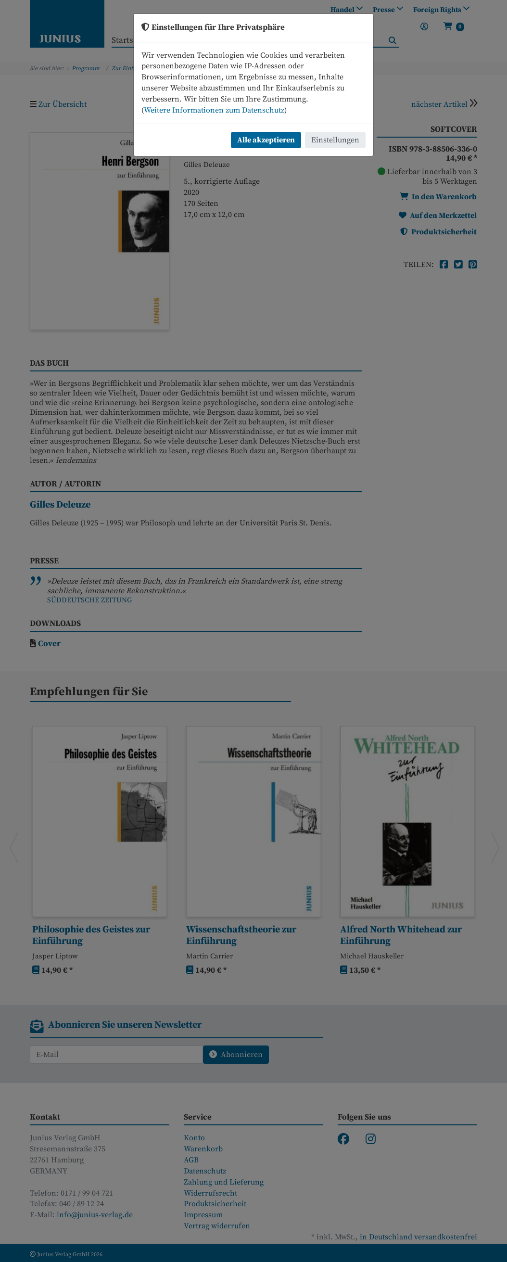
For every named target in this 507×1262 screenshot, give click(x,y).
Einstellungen (335, 140)
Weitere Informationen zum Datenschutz (214, 110)
